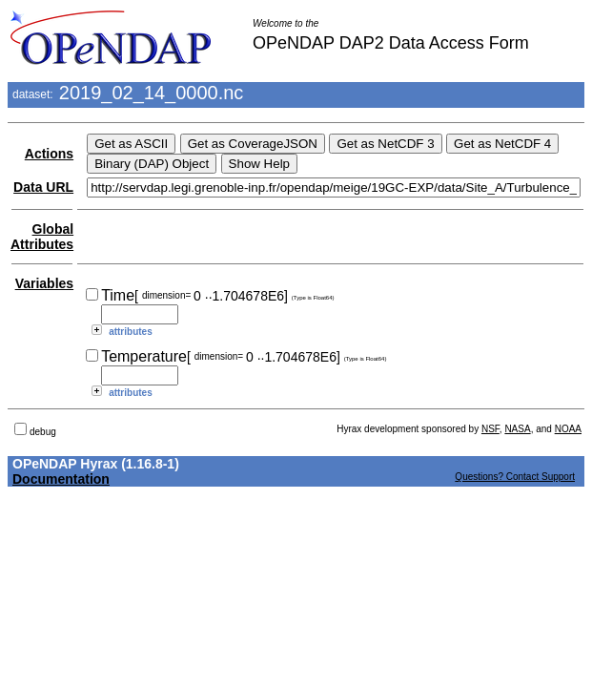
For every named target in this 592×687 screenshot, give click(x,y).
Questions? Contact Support (515, 476)
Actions (49, 153)
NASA (517, 429)
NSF (490, 429)
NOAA (568, 429)
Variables (44, 283)
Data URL (43, 187)
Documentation (61, 479)
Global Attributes (41, 236)
